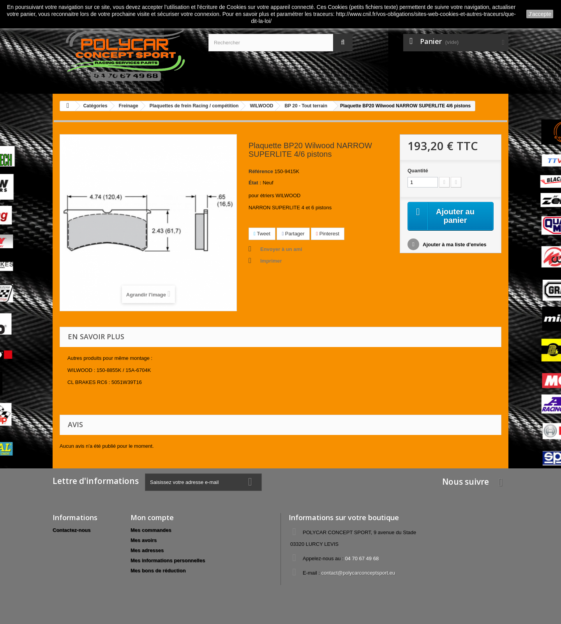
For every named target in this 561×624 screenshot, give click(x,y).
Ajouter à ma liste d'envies (454, 244)
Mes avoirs (144, 540)
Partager (293, 234)
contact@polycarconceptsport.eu (358, 573)
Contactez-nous (72, 530)
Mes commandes (151, 530)
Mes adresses (147, 550)
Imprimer (271, 261)
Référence (261, 171)
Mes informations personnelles (168, 560)
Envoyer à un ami (281, 249)
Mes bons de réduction (158, 570)
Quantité (418, 171)
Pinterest (327, 234)
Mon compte (152, 517)
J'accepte (539, 14)
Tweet (262, 234)
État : (255, 183)
